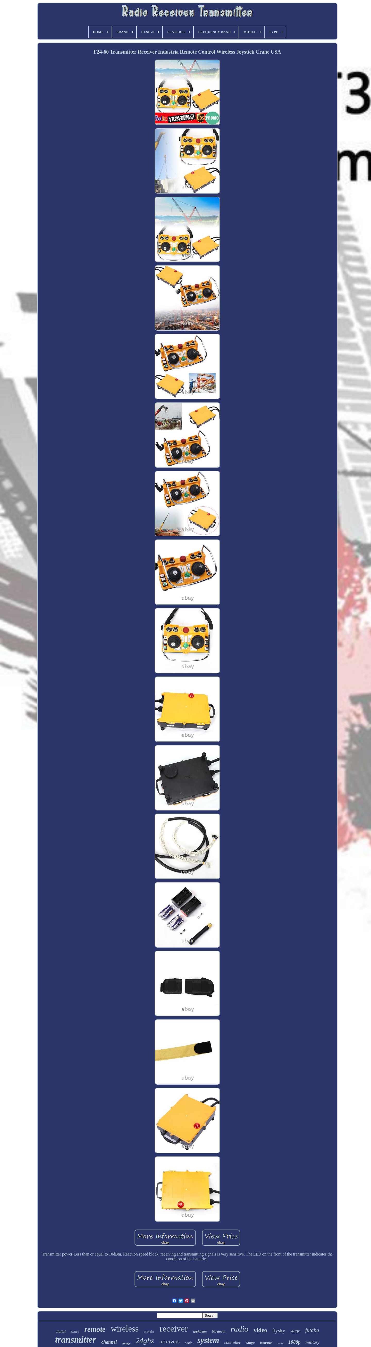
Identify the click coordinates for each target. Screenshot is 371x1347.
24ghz (145, 1340)
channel (109, 1342)
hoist (280, 1343)
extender (149, 1331)
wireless (125, 1328)
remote (95, 1329)
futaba (312, 1330)
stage (295, 1330)
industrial (266, 1343)
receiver (173, 1328)
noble (188, 1343)
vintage (126, 1343)
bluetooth (218, 1331)
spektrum (200, 1331)
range (250, 1342)
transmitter (75, 1340)
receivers (169, 1341)
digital (61, 1331)
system (208, 1340)
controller (232, 1342)
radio (239, 1328)
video (260, 1330)
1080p (294, 1342)
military (312, 1342)
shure (75, 1331)
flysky (278, 1330)
